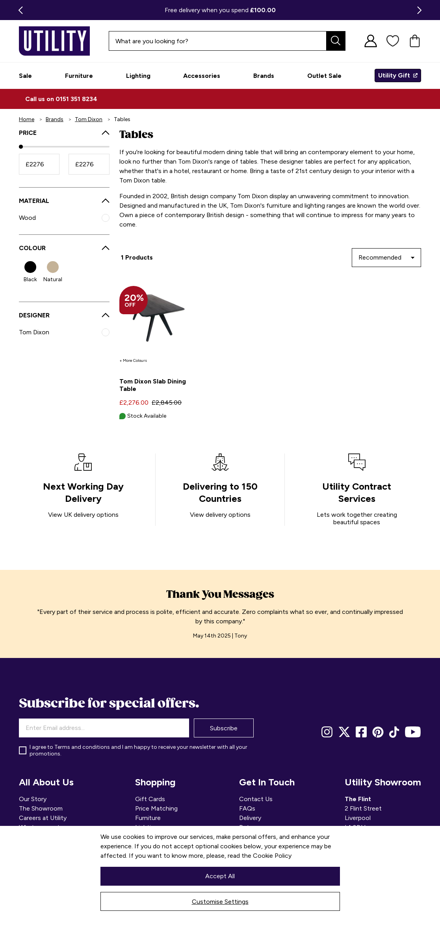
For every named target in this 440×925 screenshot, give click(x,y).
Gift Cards (150, 799)
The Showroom (41, 808)
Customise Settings (220, 901)
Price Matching (156, 808)
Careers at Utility (43, 818)
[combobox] (227, 40)
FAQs (247, 808)
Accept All (220, 876)
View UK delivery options (83, 514)
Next (421, 10)
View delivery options (220, 514)
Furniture (148, 818)
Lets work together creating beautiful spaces (357, 518)
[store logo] (46, 41)
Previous (19, 10)
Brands (54, 119)
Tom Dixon (88, 119)
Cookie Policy (272, 855)
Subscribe (224, 728)
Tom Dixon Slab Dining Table (152, 385)
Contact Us (256, 799)
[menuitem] (25, 75)
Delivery (250, 818)
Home (26, 119)
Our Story (32, 799)
